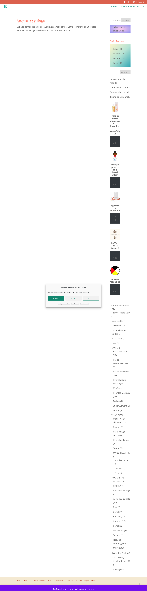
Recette (116, 58)
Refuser (73, 298)
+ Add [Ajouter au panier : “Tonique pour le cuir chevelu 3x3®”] (115, 182)
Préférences (91, 298)
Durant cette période (120, 87)
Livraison (70, 581)
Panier (50, 581)
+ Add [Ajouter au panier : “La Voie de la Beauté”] (115, 256)
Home (114, 7)
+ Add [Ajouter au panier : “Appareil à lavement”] (115, 218)
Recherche (125, 20)
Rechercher (125, 72)
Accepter (56, 298)
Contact (59, 581)
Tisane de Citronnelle (120, 96)
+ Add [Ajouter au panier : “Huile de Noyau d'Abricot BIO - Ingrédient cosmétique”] (115, 141)
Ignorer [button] (90, 589)
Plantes (116, 53)
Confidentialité (75, 304)
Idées (115, 49)
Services (27, 581)
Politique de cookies (64, 304)
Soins (115, 63)
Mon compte (39, 581)
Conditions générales (85, 581)
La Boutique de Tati (129, 7)
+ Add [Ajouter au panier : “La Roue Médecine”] (115, 289)
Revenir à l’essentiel (119, 92)
